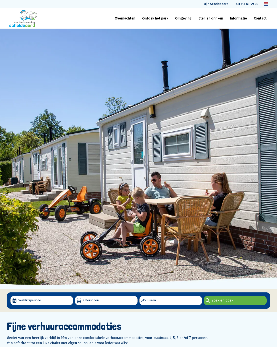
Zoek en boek (219, 300)
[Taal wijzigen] (266, 4)
